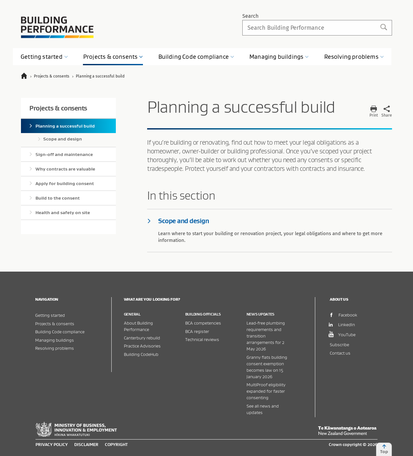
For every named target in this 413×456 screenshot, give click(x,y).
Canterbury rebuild (142, 337)
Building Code (196, 56)
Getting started (50, 315)
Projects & (113, 56)
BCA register (197, 331)
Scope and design (62, 139)
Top (384, 449)
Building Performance (57, 27)
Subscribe (339, 344)
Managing (279, 56)
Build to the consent (57, 198)
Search (250, 16)
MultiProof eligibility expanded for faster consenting (266, 391)
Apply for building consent (64, 183)
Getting (44, 56)
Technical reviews (202, 339)
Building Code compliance (60, 331)
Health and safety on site (62, 212)
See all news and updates (263, 409)
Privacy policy (51, 444)
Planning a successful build (65, 126)
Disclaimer (86, 444)
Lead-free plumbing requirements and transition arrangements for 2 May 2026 (266, 335)
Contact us (340, 353)
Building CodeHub (141, 354)
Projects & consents (58, 108)
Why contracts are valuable (65, 169)
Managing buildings (54, 340)
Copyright (116, 444)
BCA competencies (203, 323)
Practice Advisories (142, 345)
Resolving (354, 56)
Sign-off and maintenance (64, 154)
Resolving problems (54, 348)
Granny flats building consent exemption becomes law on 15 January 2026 (267, 366)
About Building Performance (138, 326)
